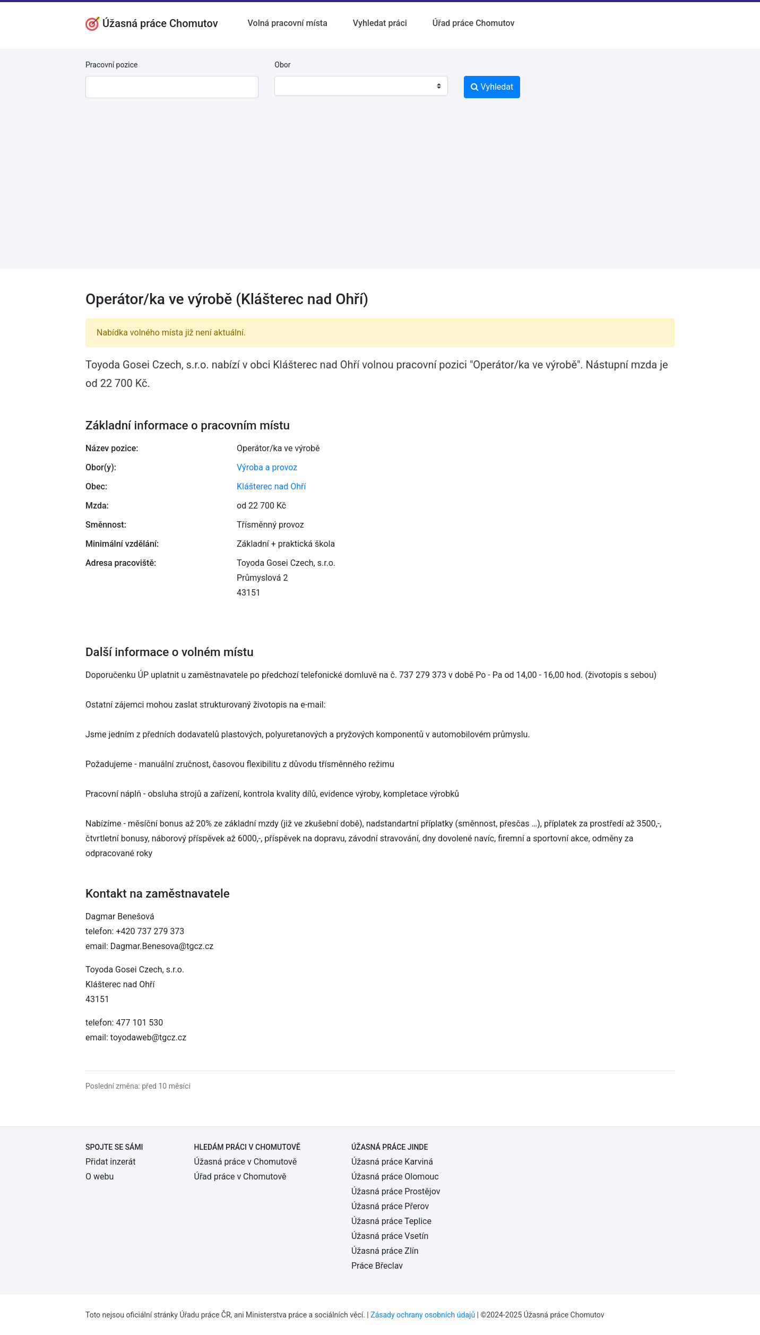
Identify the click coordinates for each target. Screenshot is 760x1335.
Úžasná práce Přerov (390, 1206)
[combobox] (360, 86)
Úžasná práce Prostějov (395, 1191)
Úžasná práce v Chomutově (245, 1162)
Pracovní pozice (111, 65)
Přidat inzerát (110, 1162)
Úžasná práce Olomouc (395, 1177)
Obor (282, 65)
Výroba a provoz (267, 467)
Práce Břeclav (377, 1266)
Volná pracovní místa (287, 23)
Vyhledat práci (380, 23)
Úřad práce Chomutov (474, 23)
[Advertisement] (380, 194)
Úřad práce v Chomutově (240, 1177)
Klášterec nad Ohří (271, 486)
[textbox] (296, 86)
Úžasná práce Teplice (391, 1221)
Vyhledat (492, 87)
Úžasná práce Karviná (392, 1162)
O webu (99, 1177)
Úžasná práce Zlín (385, 1251)
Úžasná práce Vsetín (389, 1236)
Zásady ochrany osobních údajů (422, 1315)
